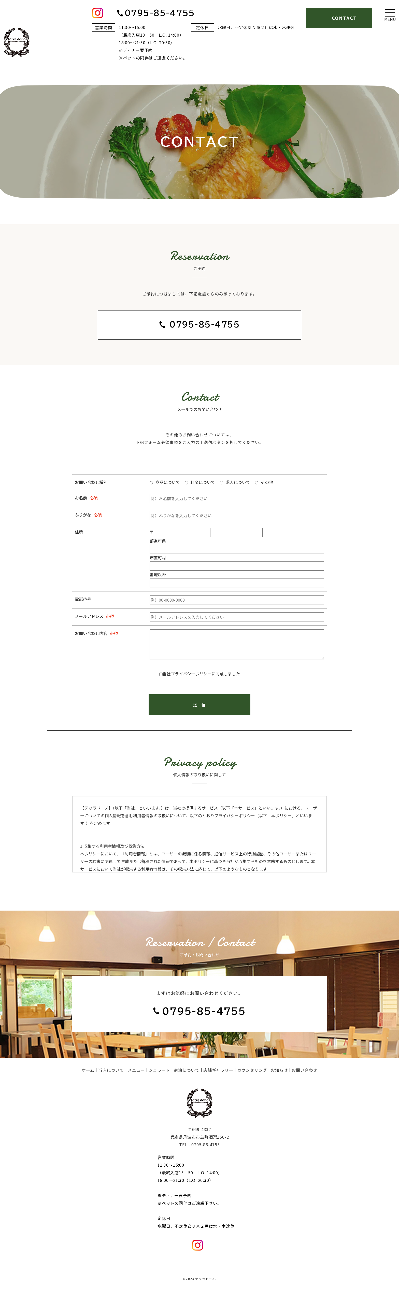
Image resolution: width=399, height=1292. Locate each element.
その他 (267, 482)
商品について (167, 482)
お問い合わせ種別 (91, 482)
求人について (238, 482)
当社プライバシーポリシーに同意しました (201, 674)
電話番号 (83, 599)
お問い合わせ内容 (91, 633)
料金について (203, 482)
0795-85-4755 (204, 324)
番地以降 (158, 574)
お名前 (81, 498)
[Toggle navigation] (390, 15)
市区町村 (158, 558)
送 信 (199, 705)
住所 (79, 532)
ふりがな (83, 515)
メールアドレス (89, 616)
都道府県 (158, 541)
